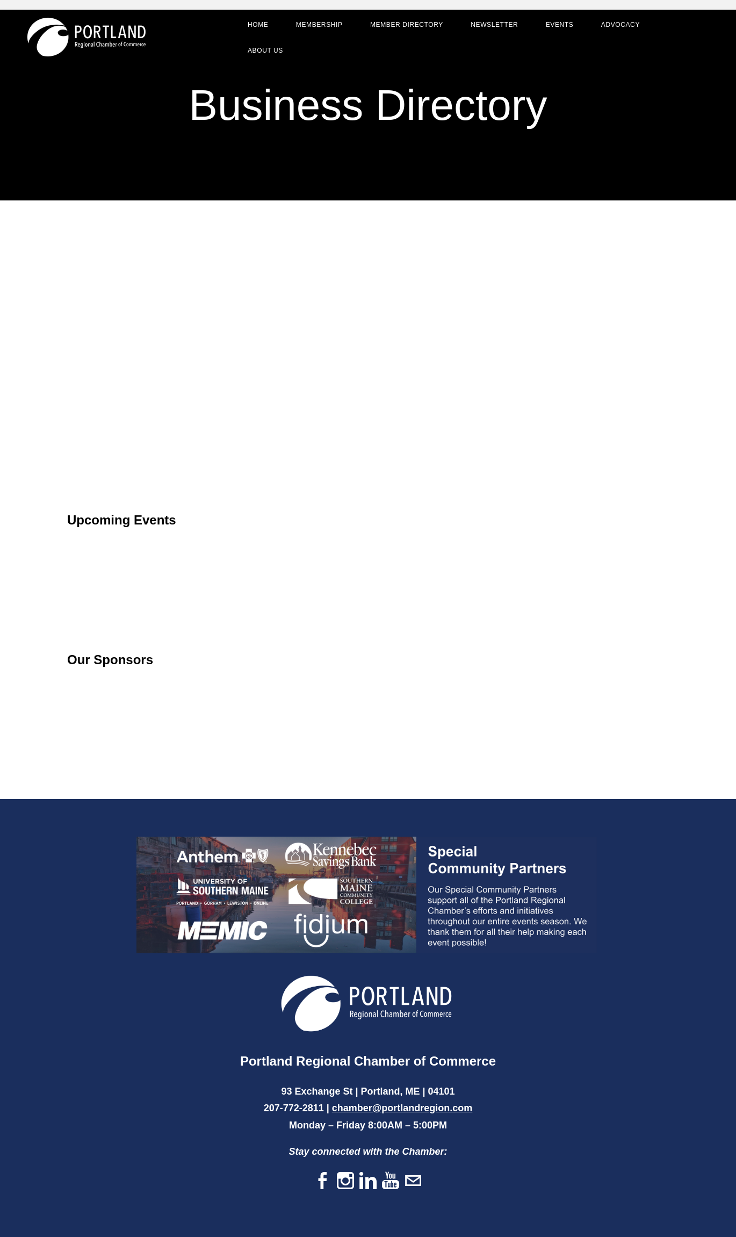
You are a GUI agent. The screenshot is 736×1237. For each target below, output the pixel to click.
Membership (319, 24)
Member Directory (406, 24)
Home (258, 24)
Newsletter (494, 24)
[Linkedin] (368, 1181)
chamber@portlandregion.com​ (402, 1108)
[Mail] (413, 1181)
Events (560, 24)
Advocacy (620, 24)
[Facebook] (322, 1181)
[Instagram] (345, 1181)
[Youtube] (390, 1181)
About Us (265, 50)
